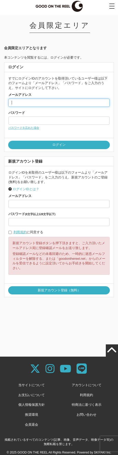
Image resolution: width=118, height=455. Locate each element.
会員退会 (31, 424)
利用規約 (20, 232)
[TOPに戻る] (112, 350)
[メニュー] (112, 6)
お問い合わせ (86, 415)
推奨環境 (31, 415)
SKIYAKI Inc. (102, 452)
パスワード (16, 113)
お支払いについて (31, 395)
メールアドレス (20, 95)
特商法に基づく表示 (86, 405)
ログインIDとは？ (26, 189)
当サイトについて (31, 385)
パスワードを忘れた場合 (23, 127)
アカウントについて (86, 385)
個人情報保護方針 (31, 405)
